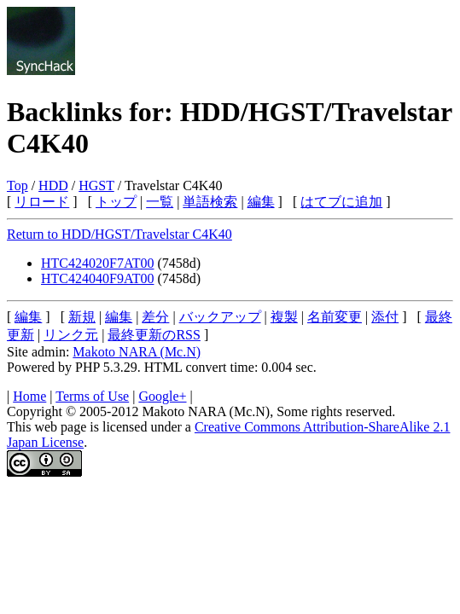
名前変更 (334, 317)
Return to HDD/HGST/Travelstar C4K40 (119, 234)
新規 (82, 317)
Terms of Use (92, 396)
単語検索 (210, 201)
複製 (284, 317)
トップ (116, 201)
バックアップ (220, 317)
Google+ (162, 396)
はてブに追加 (341, 201)
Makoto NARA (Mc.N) (137, 352)
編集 (261, 201)
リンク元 (71, 334)
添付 (385, 317)
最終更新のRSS (154, 334)
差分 (155, 317)
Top (17, 185)
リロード (42, 201)
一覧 (159, 201)
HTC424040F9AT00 (97, 278)
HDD (53, 185)
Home (29, 396)
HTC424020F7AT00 (97, 263)
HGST (96, 185)
